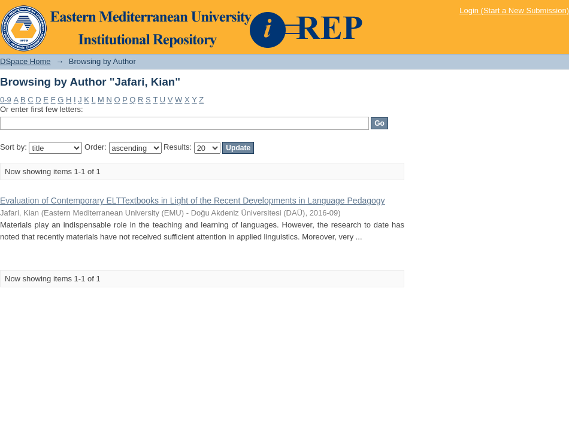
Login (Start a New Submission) (514, 10)
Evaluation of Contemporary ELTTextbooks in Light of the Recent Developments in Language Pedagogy (192, 200)
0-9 (5, 99)
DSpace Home (25, 61)
